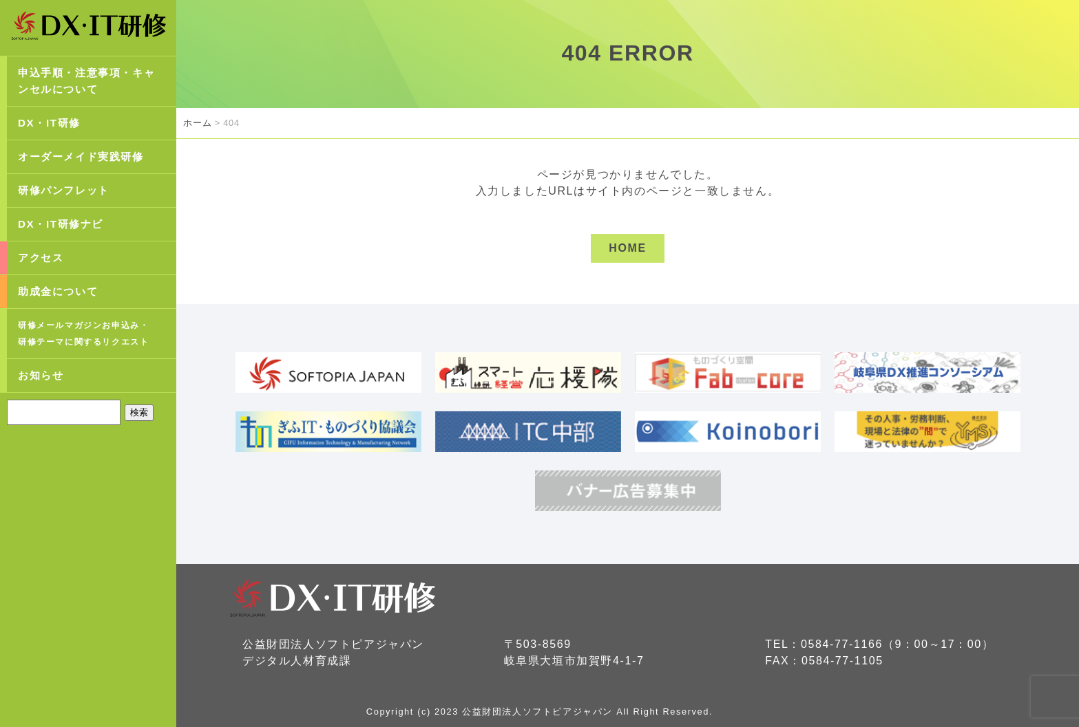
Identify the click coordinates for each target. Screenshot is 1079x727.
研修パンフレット (63, 190)
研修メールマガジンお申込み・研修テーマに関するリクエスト (83, 334)
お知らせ (40, 375)
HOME (627, 248)
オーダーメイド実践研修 (81, 156)
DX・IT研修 (49, 123)
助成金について (58, 291)
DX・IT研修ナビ (60, 224)
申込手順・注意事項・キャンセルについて (86, 81)
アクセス (40, 257)
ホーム (197, 123)
